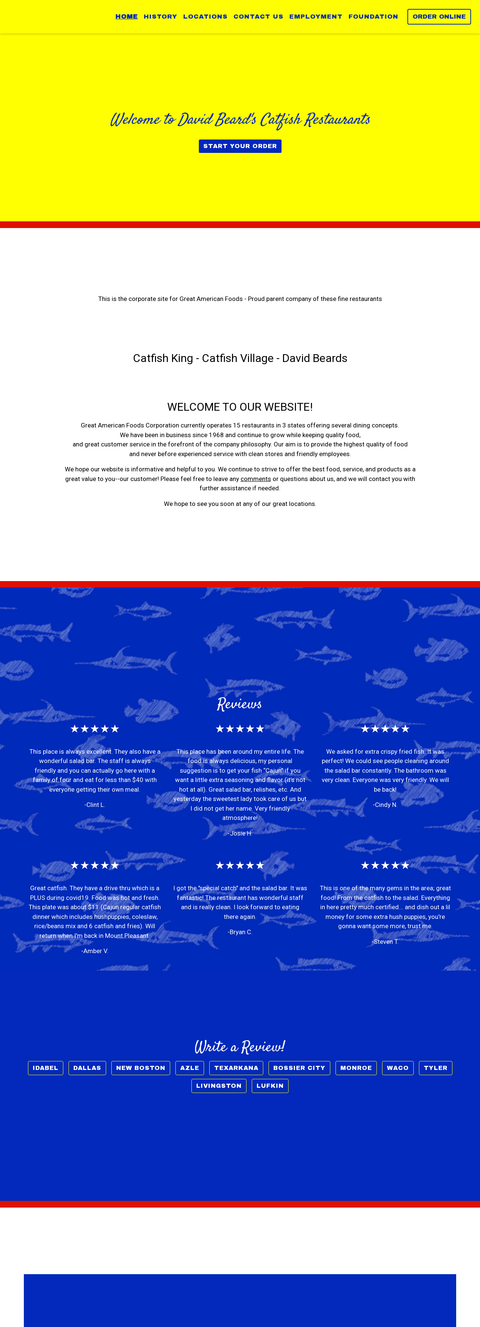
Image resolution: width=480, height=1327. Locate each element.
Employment (316, 16)
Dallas (87, 1068)
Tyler (436, 1068)
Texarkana (236, 1068)
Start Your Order (240, 146)
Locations (205, 16)
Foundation (373, 16)
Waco (398, 1068)
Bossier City (299, 1068)
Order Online (439, 16)
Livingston (219, 1086)
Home (126, 16)
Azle (189, 1068)
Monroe (356, 1068)
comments (256, 479)
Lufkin (270, 1086)
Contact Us (258, 16)
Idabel (45, 1068)
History (160, 16)
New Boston (140, 1068)
